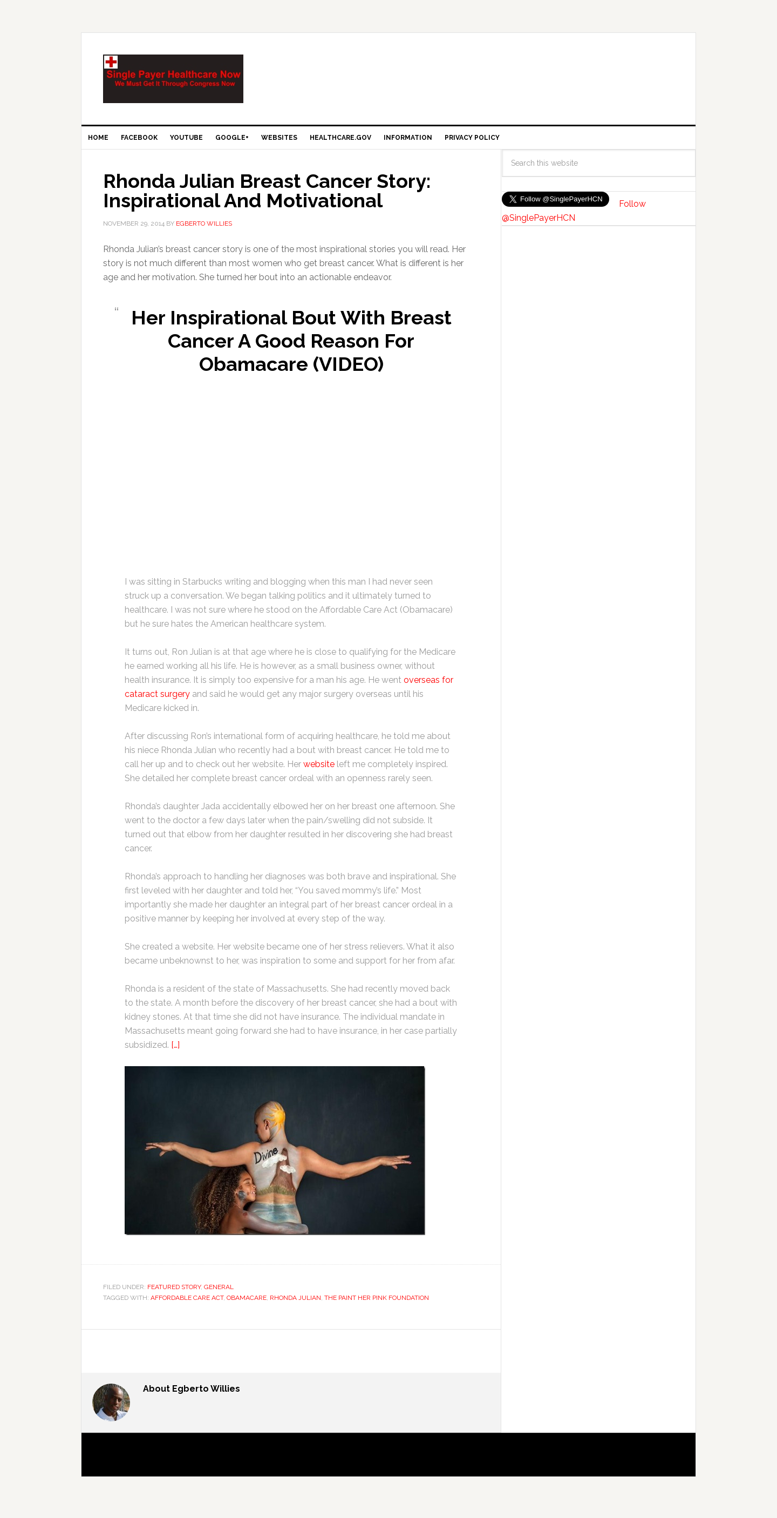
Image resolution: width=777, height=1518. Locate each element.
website (319, 773)
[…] (175, 1053)
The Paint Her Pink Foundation (376, 1306)
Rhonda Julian (295, 1306)
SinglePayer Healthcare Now (173, 79)
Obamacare (247, 1306)
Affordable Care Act (187, 1306)
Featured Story (174, 1295)
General (219, 1295)
